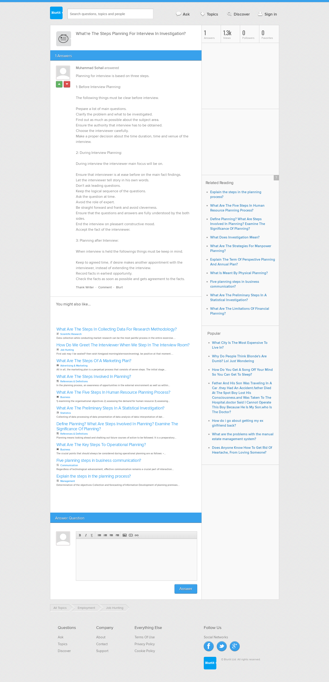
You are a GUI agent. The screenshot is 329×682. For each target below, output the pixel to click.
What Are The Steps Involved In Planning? (93, 376)
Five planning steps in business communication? (98, 460)
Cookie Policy (145, 651)
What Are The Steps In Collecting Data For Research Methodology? (116, 329)
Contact (102, 644)
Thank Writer (85, 287)
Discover (238, 14)
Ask (182, 14)
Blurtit (56, 13)
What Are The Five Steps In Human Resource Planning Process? (113, 392)
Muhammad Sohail (89, 68)
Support (102, 651)
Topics (208, 14)
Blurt (119, 287)
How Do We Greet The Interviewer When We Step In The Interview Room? (123, 345)
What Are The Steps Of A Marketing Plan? (93, 361)
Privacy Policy (145, 644)
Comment (105, 287)
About (100, 637)
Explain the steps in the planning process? (93, 476)
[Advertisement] (107, 318)
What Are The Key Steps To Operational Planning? (101, 444)
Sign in (267, 14)
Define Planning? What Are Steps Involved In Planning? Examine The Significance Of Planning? (117, 426)
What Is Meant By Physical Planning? (239, 273)
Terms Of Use (145, 637)
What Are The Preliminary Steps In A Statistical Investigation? (110, 408)
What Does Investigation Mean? (235, 237)
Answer (185, 589)
